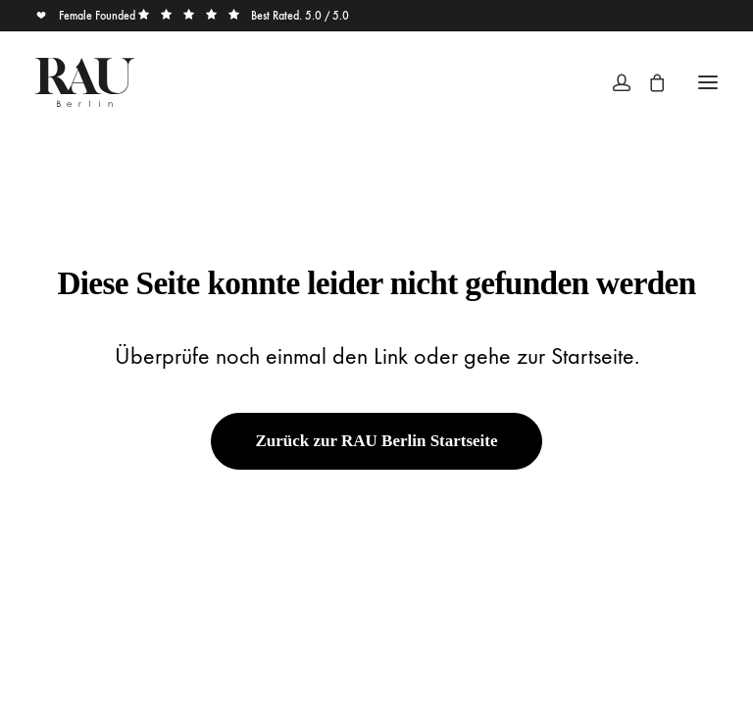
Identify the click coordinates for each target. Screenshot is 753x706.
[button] (708, 82)
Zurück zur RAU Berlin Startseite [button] (376, 440)
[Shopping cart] (648, 82)
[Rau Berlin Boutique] (84, 82)
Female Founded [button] (86, 16)
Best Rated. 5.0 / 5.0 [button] (243, 16)
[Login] (612, 82)
